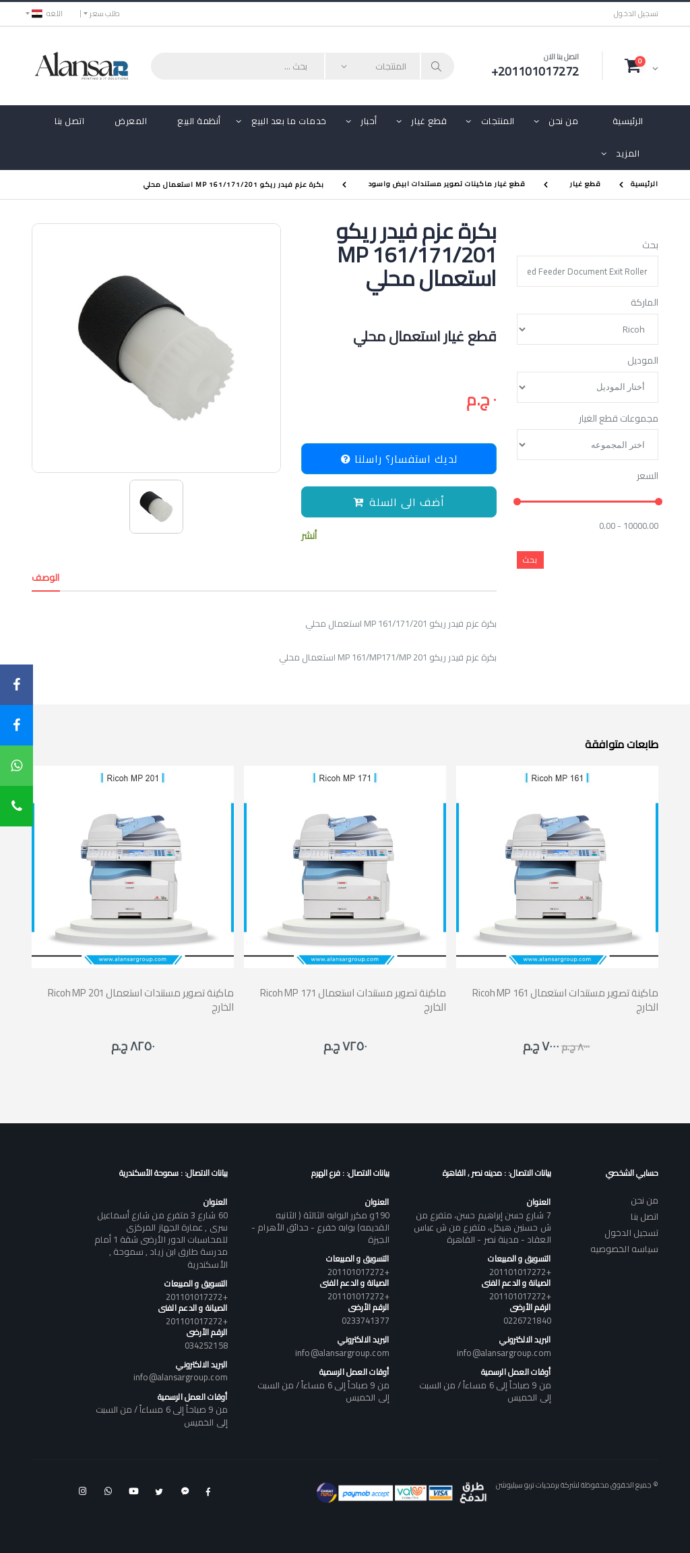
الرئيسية (628, 121)
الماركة (644, 303)
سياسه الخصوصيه (624, 1249)
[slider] (517, 501)
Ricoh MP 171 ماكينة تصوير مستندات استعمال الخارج (353, 1000)
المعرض (131, 121)
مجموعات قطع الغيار (618, 419)
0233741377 (365, 1320)
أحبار (368, 121)
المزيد (627, 153)
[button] (641, 65)
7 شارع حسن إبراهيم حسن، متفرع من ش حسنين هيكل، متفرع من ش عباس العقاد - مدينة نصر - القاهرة (482, 1227)
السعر (647, 476)
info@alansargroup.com (504, 1353)
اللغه (47, 13)
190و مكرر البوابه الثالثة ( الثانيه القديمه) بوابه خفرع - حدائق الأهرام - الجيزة (320, 1227)
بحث (650, 245)
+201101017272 (520, 1272)
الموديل (642, 361)
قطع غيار (429, 121)
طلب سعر (105, 13)
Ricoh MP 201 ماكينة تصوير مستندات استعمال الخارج (141, 1000)
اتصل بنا (69, 121)
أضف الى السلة (399, 502)
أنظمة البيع (199, 121)
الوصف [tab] (46, 577)
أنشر (309, 536)
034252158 (206, 1345)
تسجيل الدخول (636, 14)
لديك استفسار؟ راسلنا (399, 459)
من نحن (563, 121)
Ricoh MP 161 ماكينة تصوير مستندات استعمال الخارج (565, 1000)
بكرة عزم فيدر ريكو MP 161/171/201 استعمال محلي (234, 183)
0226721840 (527, 1320)
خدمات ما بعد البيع (289, 121)
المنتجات (498, 121)
